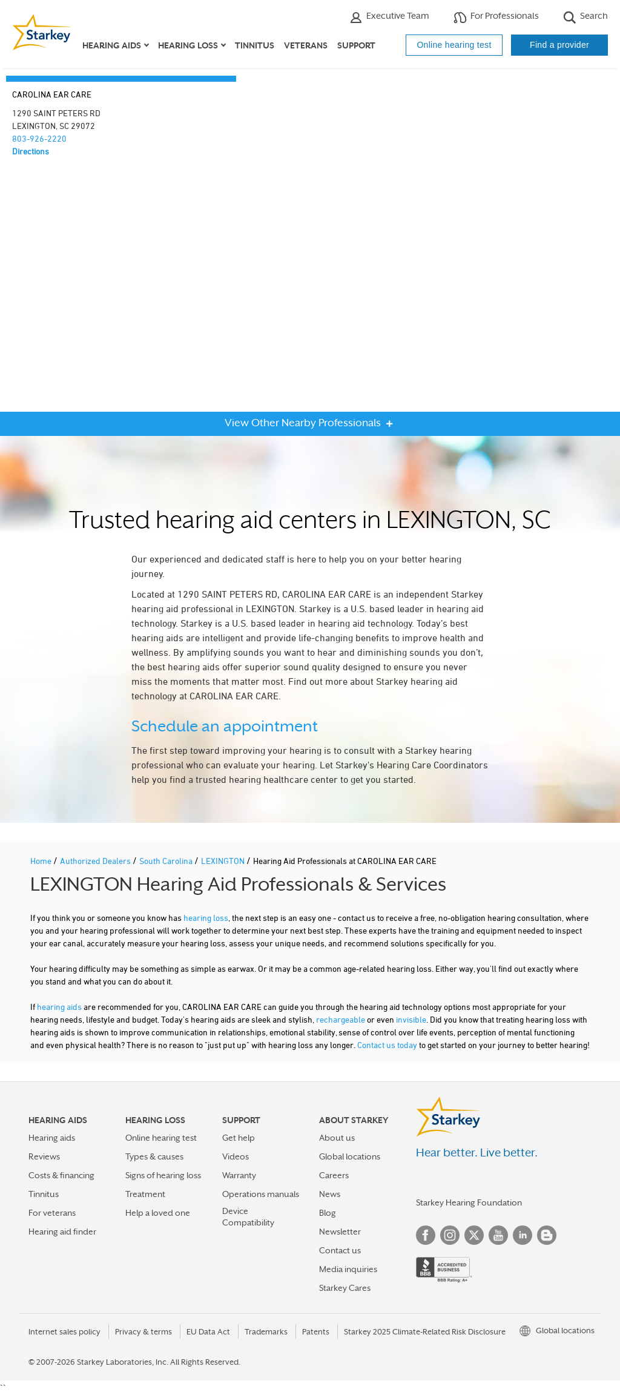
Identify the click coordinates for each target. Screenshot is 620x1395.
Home (41, 861)
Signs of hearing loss (163, 1175)
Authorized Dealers (96, 861)
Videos (235, 1156)
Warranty (239, 1175)
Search (585, 17)
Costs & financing (61, 1175)
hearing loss (205, 917)
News (329, 1194)
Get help (238, 1138)
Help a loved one (157, 1213)
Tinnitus (254, 45)
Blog (327, 1213)
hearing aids (59, 1006)
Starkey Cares (345, 1288)
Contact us (340, 1250)
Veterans (306, 45)
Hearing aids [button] (111, 45)
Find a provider (559, 45)
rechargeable (340, 1019)
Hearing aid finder (62, 1231)
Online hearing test (454, 45)
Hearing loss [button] (188, 45)
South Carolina (166, 861)
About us (337, 1138)
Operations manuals (260, 1194)
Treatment (145, 1194)
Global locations (349, 1156)
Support (356, 45)
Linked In (522, 1235)
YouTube (498, 1235)
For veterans (52, 1213)
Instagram (450, 1235)
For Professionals (496, 17)
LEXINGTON (223, 861)
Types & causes (154, 1156)
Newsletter (340, 1231)
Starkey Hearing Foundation (469, 1202)
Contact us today (387, 1045)
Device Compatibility (248, 1216)
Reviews (44, 1156)
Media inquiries (348, 1269)
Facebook (425, 1235)
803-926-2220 (39, 138)
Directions (30, 151)
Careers (334, 1175)
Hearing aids (51, 1138)
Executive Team (389, 17)
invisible (411, 1019)
